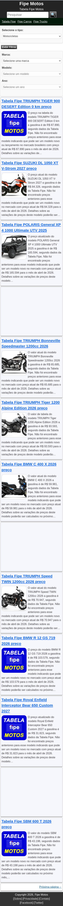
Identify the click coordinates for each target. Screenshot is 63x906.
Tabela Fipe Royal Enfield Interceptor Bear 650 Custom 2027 (27, 705)
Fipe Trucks (40, 21)
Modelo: (7, 67)
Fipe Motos (31, 3)
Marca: (6, 54)
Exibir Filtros (9, 46)
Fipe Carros (25, 21)
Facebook (26, 902)
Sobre (17, 898)
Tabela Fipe (9, 21)
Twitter (39, 902)
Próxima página (50, 887)
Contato (44, 898)
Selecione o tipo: (12, 30)
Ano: (5, 80)
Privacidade (30, 898)
